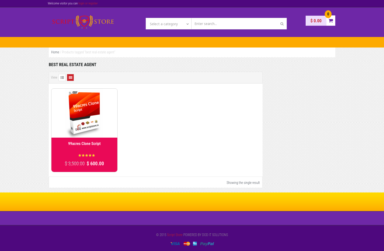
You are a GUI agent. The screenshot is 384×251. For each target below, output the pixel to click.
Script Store (174, 235)
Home (55, 52)
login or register (88, 3)
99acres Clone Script (84, 143)
